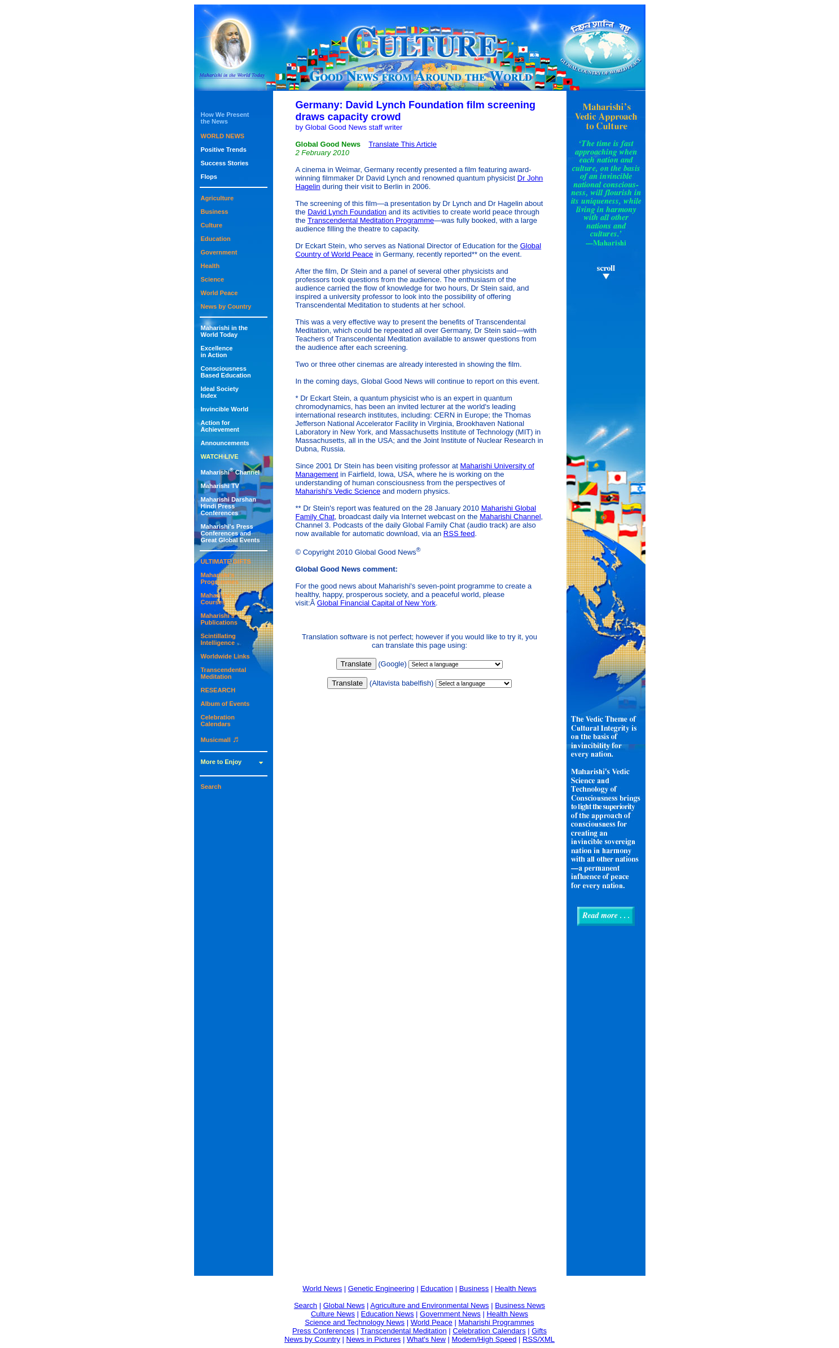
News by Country (226, 306)
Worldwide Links (225, 656)
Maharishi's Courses (218, 598)
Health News (516, 1288)
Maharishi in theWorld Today (224, 331)
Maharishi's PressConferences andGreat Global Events (230, 533)
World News (322, 1288)
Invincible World (225, 409)
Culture (212, 225)
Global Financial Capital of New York (376, 603)
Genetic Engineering (381, 1288)
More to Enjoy (221, 761)
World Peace (219, 292)
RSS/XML (538, 1339)
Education (216, 238)
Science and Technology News (355, 1322)
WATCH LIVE (220, 456)
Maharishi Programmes (496, 1322)
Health (210, 265)
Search (211, 786)
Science (213, 279)
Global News (344, 1305)
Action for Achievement (220, 426)
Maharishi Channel (230, 472)
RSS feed (459, 533)
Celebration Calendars (218, 720)
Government (219, 252)
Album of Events (225, 703)
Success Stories (225, 163)
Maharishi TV (220, 485)
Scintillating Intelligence (218, 639)
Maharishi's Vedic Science (338, 491)
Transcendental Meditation (224, 673)
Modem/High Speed (483, 1339)
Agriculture (217, 198)
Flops (209, 176)
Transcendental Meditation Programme (371, 220)
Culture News (333, 1314)
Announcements (225, 443)
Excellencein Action (217, 351)
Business (215, 211)
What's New (426, 1339)
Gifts (539, 1331)
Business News (520, 1305)
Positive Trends (224, 149)
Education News (387, 1314)
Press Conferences (323, 1331)
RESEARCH (218, 690)
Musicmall (220, 739)
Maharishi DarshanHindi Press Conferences (228, 506)
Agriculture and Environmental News (429, 1305)
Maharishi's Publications (219, 619)
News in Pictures (373, 1339)
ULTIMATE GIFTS (226, 561)
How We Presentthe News (225, 118)
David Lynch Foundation (347, 212)
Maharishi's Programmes (220, 578)
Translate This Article (402, 144)
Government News (450, 1314)
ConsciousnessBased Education (226, 372)
